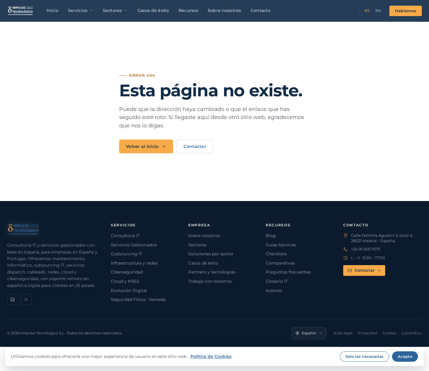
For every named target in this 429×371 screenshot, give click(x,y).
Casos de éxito (153, 10)
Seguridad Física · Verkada (138, 299)
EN (378, 10)
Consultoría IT (125, 235)
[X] (26, 299)
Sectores (115, 10)
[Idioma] (309, 333)
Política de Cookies (210, 356)
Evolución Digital (129, 290)
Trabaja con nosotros (210, 281)
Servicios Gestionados (134, 245)
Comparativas (280, 263)
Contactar (195, 146)
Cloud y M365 (125, 281)
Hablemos (405, 10)
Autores (274, 290)
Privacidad (367, 333)
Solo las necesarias (364, 356)
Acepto (405, 356)
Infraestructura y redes (134, 263)
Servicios (80, 10)
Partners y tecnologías (211, 272)
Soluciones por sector (211, 253)
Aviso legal (342, 333)
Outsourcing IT (126, 253)
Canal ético (412, 333)
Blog (271, 235)
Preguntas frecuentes (288, 272)
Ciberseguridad (127, 272)
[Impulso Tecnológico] (20, 10)
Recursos (188, 10)
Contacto (261, 10)
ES (367, 10)
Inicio (52, 10)
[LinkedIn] (12, 299)
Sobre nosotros (224, 10)
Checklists (276, 253)
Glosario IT (277, 281)
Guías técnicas (281, 245)
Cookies (389, 333)
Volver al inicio (146, 146)
